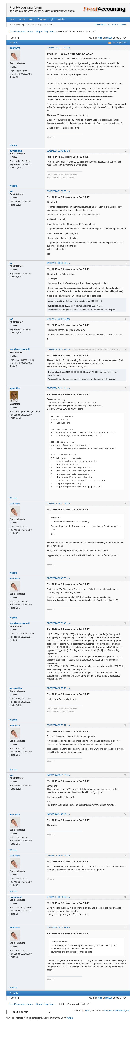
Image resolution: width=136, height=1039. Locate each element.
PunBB (87, 1011)
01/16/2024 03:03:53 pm (58, 263)
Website (61, 19)
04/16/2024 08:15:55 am (58, 855)
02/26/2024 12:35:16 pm (58, 688)
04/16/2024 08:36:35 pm (58, 897)
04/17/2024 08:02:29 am (58, 927)
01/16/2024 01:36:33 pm (58, 191)
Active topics (101, 24)
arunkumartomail (20, 349)
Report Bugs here (45, 31)
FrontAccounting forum (26, 7)
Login (51, 19)
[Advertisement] (68, 1028)
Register (42, 19)
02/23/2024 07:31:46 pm (58, 623)
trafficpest (16, 897)
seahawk (15, 47)
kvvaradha (16, 150)
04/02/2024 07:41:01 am (58, 814)
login (100, 38)
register (109, 38)
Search (31, 19)
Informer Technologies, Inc (116, 1011)
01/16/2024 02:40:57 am (58, 151)
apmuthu (15, 388)
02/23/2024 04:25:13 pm (58, 349)
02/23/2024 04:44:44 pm (58, 388)
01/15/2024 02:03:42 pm (58, 47)
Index (12, 19)
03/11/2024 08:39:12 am (58, 725)
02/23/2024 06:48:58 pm (58, 578)
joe (11, 191)
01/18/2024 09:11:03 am (58, 319)
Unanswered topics (117, 24)
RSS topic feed (119, 43)
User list (21, 19)
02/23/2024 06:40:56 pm (58, 503)
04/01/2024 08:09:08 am (58, 775)
